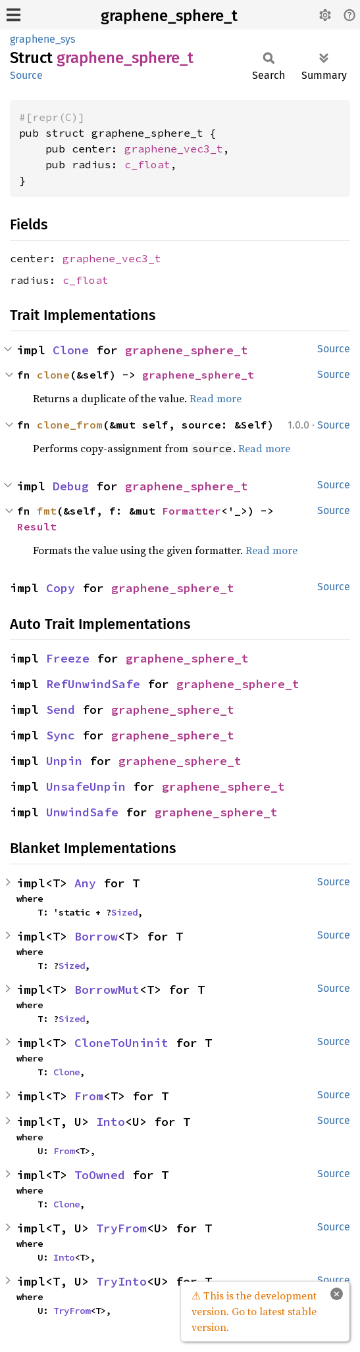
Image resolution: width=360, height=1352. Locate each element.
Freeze (68, 658)
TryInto (121, 1281)
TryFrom (121, 1228)
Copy (60, 587)
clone (53, 374)
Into (110, 1121)
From (88, 1096)
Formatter (191, 510)
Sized (124, 912)
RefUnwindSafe (93, 683)
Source (26, 75)
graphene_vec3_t (173, 148)
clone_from (70, 424)
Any (85, 883)
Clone (71, 350)
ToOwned (99, 1174)
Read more (216, 398)
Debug (71, 486)
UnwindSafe (82, 812)
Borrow (96, 936)
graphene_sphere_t (169, 16)
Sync (60, 735)
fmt (47, 510)
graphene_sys (42, 39)
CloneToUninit (121, 1042)
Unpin (64, 760)
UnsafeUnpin (86, 786)
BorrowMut (107, 989)
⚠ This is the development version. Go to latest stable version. (254, 1311)
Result (37, 526)
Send (60, 709)
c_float (147, 164)
